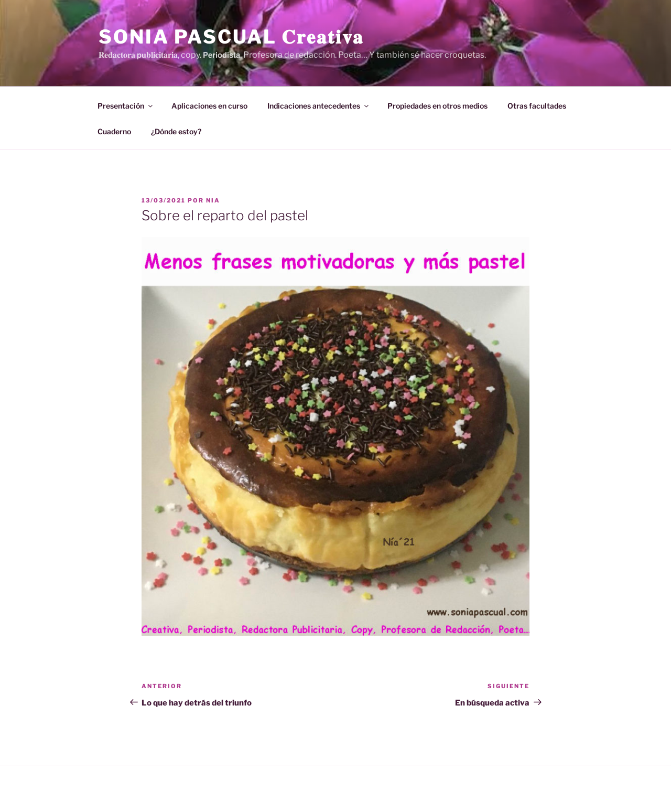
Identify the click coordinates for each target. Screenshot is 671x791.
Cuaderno (114, 131)
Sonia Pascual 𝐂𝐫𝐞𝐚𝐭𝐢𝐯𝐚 (231, 36)
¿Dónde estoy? (176, 131)
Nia (213, 200)
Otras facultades (536, 105)
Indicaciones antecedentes (318, 105)
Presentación (126, 105)
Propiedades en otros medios (437, 105)
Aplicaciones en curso (209, 105)
